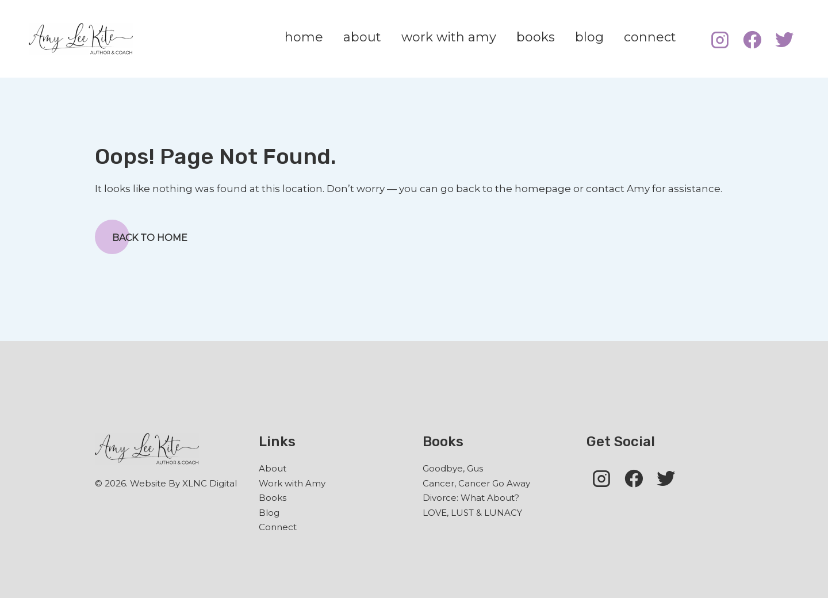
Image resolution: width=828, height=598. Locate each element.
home (304, 37)
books (535, 37)
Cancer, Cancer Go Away (476, 483)
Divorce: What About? (471, 497)
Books (272, 497)
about (362, 37)
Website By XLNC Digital (183, 483)
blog (589, 37)
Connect (278, 527)
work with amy (448, 37)
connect (650, 37)
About (272, 468)
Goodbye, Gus (453, 468)
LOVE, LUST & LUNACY (472, 512)
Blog (269, 512)
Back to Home (141, 237)
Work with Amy (292, 483)
